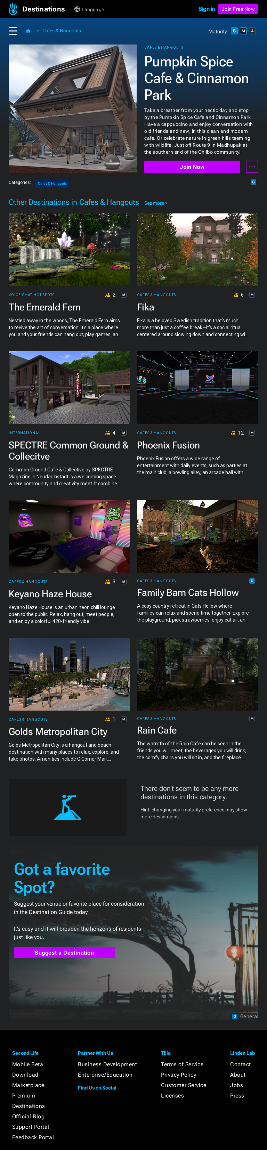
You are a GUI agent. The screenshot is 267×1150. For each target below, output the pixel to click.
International (25, 433)
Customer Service (183, 1085)
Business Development (107, 1064)
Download (25, 1074)
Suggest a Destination (64, 952)
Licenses (172, 1095)
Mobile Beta (27, 1064)
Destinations (28, 1106)
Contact (240, 1064)
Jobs (236, 1085)
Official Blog (28, 1116)
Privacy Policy (178, 1074)
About (238, 1074)
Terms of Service (182, 1064)
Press (237, 1095)
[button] (48, 9)
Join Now (192, 167)
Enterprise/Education (105, 1074)
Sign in (207, 9)
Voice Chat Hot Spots (32, 295)
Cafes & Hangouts (61, 30)
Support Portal (30, 1127)
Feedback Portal (33, 1137)
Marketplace (28, 1085)
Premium (23, 1095)
